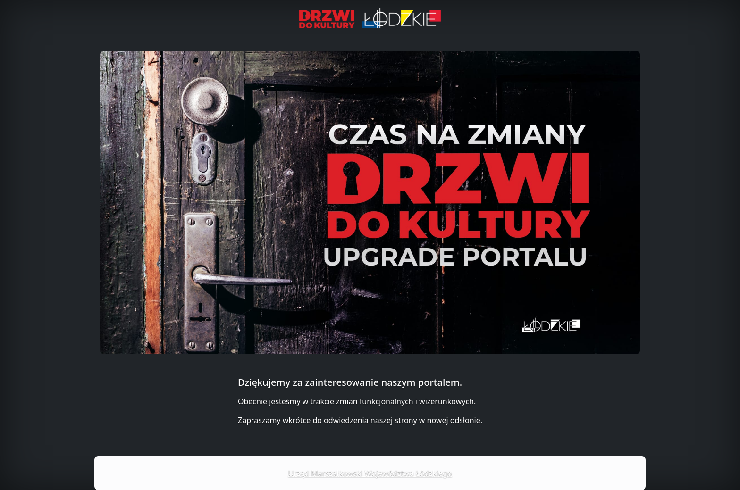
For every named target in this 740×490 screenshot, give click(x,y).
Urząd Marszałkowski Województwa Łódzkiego (370, 473)
